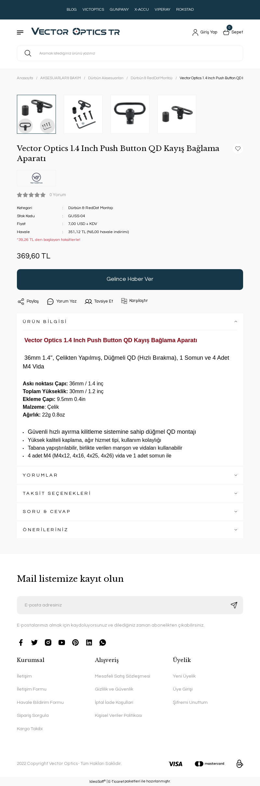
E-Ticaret (116, 781)
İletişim (24, 676)
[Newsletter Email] (130, 605)
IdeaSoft (97, 781)
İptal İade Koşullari (114, 702)
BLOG (72, 9)
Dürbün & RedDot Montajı (91, 208)
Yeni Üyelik (184, 676)
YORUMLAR (40, 475)
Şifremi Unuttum (190, 702)
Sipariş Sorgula (33, 715)
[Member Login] (202, 32)
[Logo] (78, 32)
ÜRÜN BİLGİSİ (45, 321)
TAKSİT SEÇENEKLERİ (57, 493)
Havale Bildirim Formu (40, 702)
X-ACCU (142, 9)
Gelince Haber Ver (130, 279)
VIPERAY (162, 9)
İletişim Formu (31, 689)
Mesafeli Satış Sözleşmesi (122, 676)
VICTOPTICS (93, 9)
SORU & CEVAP (47, 511)
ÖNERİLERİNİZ (46, 529)
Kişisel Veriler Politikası (118, 715)
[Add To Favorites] (238, 148)
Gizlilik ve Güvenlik (114, 689)
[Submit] (234, 605)
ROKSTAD (185, 9)
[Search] (130, 53)
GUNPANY (119, 9)
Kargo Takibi (30, 728)
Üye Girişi (183, 689)
